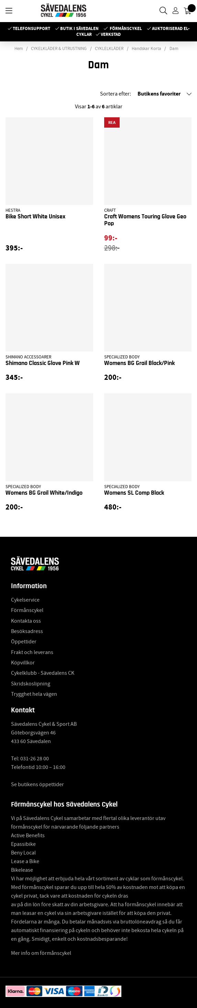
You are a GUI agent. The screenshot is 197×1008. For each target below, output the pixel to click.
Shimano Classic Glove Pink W (43, 363)
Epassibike (23, 844)
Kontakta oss (26, 620)
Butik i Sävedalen (79, 28)
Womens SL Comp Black (134, 493)
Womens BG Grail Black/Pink (139, 363)
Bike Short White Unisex (35, 217)
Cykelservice (25, 599)
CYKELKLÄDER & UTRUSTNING (59, 48)
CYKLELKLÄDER (109, 48)
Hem (18, 48)
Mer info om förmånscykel (41, 953)
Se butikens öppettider (37, 784)
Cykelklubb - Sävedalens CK (42, 673)
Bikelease (22, 870)
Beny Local (23, 852)
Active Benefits (28, 835)
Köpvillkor (23, 662)
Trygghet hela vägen (34, 694)
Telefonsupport (31, 28)
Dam (173, 48)
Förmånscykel (126, 28)
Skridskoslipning (30, 683)
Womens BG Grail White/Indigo (44, 493)
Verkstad (111, 34)
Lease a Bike (25, 861)
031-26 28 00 (34, 758)
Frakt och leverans (32, 652)
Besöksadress (27, 631)
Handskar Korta (146, 48)
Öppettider (23, 641)
